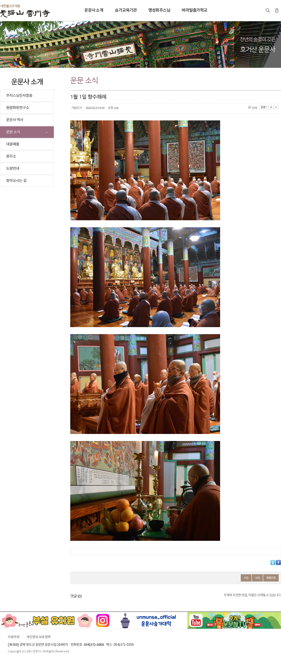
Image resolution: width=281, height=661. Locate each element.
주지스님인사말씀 (19, 96)
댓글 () (76, 596)
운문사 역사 (14, 120)
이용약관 (13, 637)
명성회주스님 (159, 10)
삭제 (257, 577)
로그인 (277, 10)
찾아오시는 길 (16, 181)
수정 (246, 577)
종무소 (11, 156)
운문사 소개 (93, 10)
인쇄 (253, 108)
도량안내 (12, 168)
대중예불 (12, 144)
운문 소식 (13, 132)
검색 (268, 10)
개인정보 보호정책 (38, 637)
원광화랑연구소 (17, 108)
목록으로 (271, 577)
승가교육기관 (126, 10)
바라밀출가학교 (194, 10)
